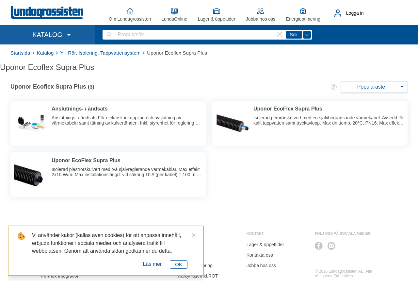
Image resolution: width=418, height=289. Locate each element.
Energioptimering (303, 19)
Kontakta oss (260, 255)
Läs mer (152, 264)
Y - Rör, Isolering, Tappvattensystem (100, 53)
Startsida (20, 53)
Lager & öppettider (216, 19)
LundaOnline (174, 19)
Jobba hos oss (260, 19)
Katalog (45, 53)
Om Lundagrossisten (130, 19)
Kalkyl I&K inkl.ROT (198, 276)
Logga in (355, 13)
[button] (334, 87)
